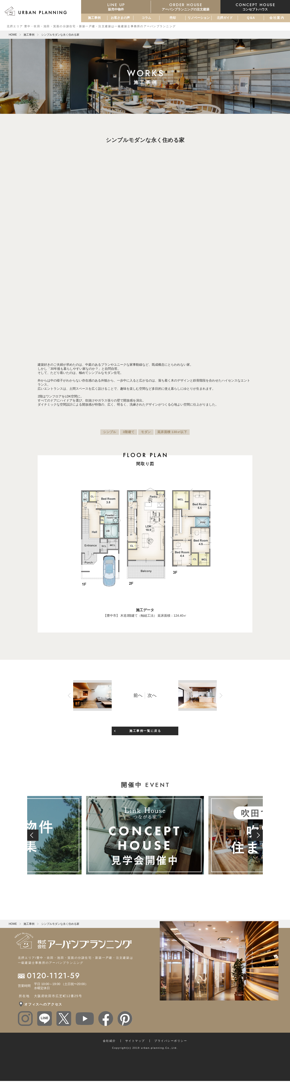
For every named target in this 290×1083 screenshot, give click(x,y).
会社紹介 (109, 1038)
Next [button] (164, 349)
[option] (145, 237)
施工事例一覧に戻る (145, 728)
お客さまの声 (120, 17)
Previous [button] (125, 349)
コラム (146, 17)
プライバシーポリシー (170, 1038)
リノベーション (199, 17)
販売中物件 (115, 6)
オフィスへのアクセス (43, 1002)
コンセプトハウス (255, 6)
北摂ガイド (225, 17)
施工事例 (94, 17)
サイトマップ (135, 1038)
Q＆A (251, 17)
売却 (172, 17)
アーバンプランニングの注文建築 (185, 6)
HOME (13, 34)
